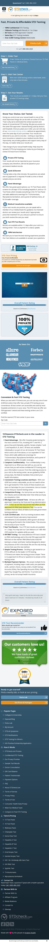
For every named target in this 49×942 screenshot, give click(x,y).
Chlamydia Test (10, 832)
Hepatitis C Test (11, 848)
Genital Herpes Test (12, 856)
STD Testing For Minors (14, 739)
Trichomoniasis (10, 872)
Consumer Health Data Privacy (16, 804)
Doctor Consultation (12, 767)
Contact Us (9, 905)
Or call (24, 49)
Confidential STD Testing (14, 755)
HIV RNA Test (10, 864)
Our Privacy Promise (12, 759)
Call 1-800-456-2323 (29, 3)
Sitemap (8, 909)
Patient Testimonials (12, 775)
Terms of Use (10, 800)
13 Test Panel (10, 820)
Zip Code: (4, 420)
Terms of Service (11, 792)
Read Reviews (32, 308)
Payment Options (11, 779)
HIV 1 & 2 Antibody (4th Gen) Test (17, 860)
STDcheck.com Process (13, 751)
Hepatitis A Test (11, 840)
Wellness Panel (10, 828)
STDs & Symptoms (11, 731)
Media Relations (11, 901)
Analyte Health (30, 933)
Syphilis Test (9, 868)
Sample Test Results (12, 763)
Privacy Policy (10, 796)
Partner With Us (11, 893)
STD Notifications (11, 735)
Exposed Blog (10, 719)
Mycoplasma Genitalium (13, 876)
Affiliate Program (11, 897)
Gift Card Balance (11, 771)
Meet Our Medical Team (13, 808)
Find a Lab (8, 723)
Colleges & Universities (13, 715)
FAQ (6, 784)
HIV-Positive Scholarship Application (18, 743)
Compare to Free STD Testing (16, 812)
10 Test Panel (10, 824)
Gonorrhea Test (11, 836)
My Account (9, 727)
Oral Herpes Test (11, 852)
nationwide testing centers (17, 131)
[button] (24, 285)
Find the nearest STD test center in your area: (24, 421)
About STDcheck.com (12, 788)
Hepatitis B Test (11, 844)
